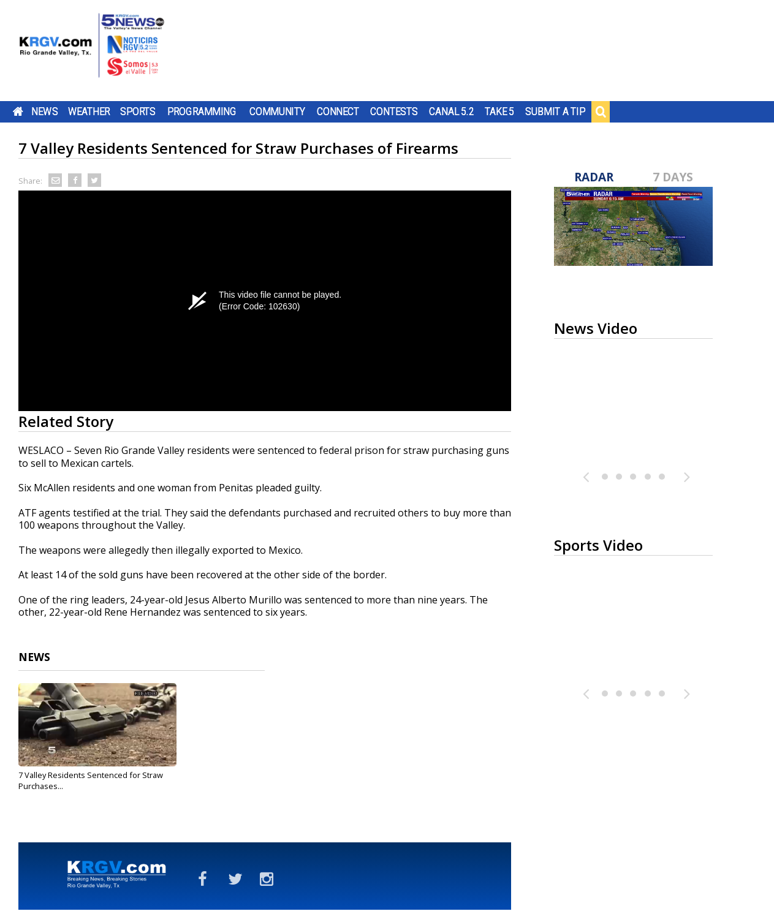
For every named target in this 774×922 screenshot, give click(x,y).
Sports (138, 111)
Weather (89, 111)
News (44, 111)
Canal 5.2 (451, 111)
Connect (338, 111)
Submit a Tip (555, 111)
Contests (393, 111)
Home (18, 111)
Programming (202, 111)
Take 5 (500, 111)
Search (600, 111)
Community (277, 111)
